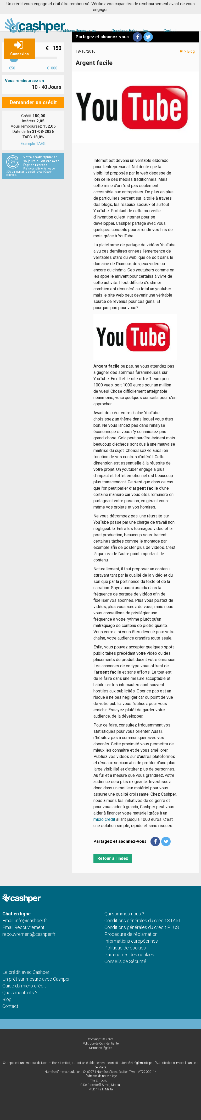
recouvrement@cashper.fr (28, 934)
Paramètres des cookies (129, 954)
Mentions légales (100, 1048)
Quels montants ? (19, 992)
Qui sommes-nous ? (124, 913)
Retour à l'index (112, 858)
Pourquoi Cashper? (26, 31)
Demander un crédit (33, 102)
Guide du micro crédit (24, 985)
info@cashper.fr (31, 920)
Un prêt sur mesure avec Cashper (36, 979)
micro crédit (104, 819)
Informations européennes (131, 941)
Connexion (19, 54)
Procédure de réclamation (131, 934)
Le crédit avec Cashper (25, 972)
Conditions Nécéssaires (76, 31)
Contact (170, 31)
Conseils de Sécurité (125, 961)
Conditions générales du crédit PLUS (141, 927)
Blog (191, 51)
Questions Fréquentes (129, 31)
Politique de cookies (125, 947)
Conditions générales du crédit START (142, 920)
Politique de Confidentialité (101, 1043)
